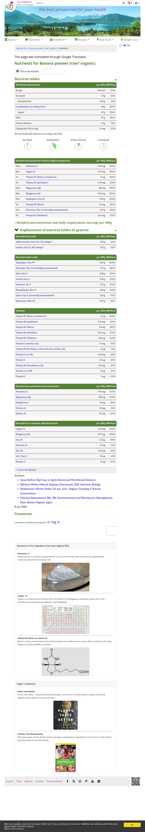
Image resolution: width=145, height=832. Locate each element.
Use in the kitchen (27, 469)
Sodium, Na (21, 413)
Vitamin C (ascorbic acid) (27, 343)
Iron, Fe (19, 440)
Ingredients (21, 48)
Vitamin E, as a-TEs (24, 354)
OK (132, 825)
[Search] (77, 3)
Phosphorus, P (22, 402)
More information (14, 828)
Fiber (18, 117)
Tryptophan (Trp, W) (35, 199)
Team (19, 781)
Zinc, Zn (19, 450)
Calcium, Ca (21, 408)
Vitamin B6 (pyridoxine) (37, 182)
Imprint (9, 781)
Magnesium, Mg (33, 188)
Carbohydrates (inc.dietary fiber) (31, 106)
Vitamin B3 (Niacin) (35, 204)
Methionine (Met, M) (25, 301)
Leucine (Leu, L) (23, 279)
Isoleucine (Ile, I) (23, 284)
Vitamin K (20, 360)
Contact (39, 781)
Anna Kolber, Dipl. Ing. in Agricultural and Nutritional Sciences (58, 480)
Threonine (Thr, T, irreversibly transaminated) (47, 210)
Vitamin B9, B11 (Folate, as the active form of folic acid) (41, 349)
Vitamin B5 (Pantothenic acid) (30, 365)
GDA (60, 134)
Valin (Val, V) (22, 273)
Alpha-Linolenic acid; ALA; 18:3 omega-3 (34, 242)
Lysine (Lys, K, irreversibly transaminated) (35, 295)
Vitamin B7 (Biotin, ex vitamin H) (41, 177)
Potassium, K (32, 166)
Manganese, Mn (33, 193)
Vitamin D (20, 376)
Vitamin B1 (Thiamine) (26, 338)
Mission (28, 781)
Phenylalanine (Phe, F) (26, 290)
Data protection (54, 781)
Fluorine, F (20, 461)
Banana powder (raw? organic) (43, 48)
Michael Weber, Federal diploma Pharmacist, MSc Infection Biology (60, 484)
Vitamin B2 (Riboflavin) (37, 215)
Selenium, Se (21, 445)
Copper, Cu (30, 171)
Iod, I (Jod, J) (21, 456)
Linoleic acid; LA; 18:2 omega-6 (30, 247)
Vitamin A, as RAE (24, 371)
